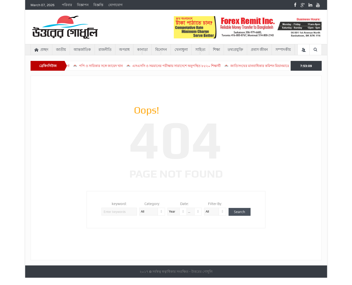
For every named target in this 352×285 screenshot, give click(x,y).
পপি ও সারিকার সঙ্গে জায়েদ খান (106, 66)
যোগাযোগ (115, 5)
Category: (152, 204)
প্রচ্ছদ (41, 50)
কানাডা (142, 49)
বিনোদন (161, 49)
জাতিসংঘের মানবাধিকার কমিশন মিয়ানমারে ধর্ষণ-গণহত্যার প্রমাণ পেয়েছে (285, 66)
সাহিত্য (200, 49)
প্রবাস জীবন (259, 49)
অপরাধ (124, 49)
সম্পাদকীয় (283, 49)
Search (239, 211)
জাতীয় (61, 49)
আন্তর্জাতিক (82, 49)
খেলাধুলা (181, 49)
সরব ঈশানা (67, 66)
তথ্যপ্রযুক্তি (235, 49)
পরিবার (67, 5)
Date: (184, 204)
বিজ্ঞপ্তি (98, 5)
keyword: (119, 204)
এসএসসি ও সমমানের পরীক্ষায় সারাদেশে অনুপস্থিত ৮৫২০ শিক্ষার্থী (182, 66)
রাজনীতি (105, 49)
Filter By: (215, 204)
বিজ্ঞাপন (82, 5)
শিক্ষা (216, 49)
